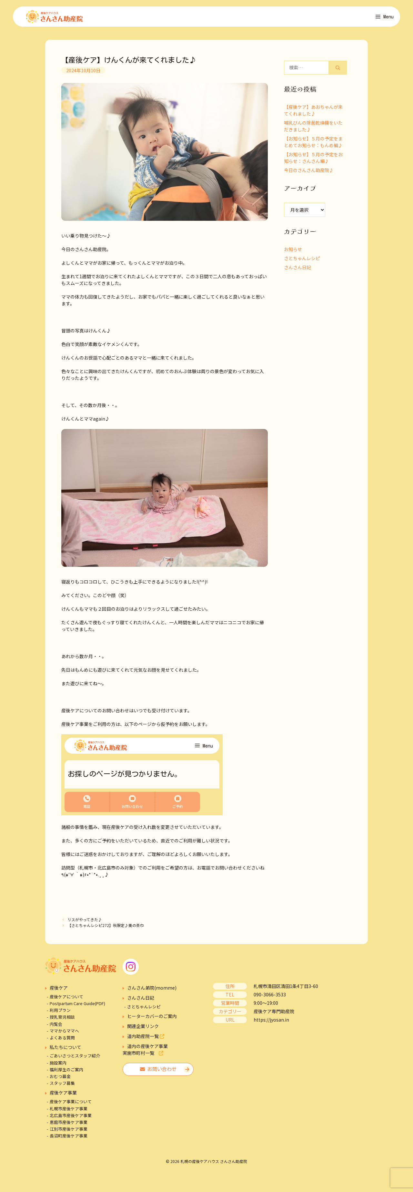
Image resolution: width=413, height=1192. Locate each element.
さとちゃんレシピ (302, 260)
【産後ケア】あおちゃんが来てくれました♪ (313, 112)
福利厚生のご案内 (66, 1072)
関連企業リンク (143, 1028)
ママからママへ (64, 1033)
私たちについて (65, 1049)
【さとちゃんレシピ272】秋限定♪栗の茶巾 (105, 927)
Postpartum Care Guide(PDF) (77, 1006)
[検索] (338, 70)
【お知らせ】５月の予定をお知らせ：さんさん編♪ (313, 160)
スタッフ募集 (62, 1085)
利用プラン (60, 1012)
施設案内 (58, 1065)
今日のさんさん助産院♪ (309, 172)
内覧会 (56, 1026)
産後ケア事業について (71, 1104)
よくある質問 (62, 1040)
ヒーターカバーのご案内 (152, 1018)
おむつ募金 (60, 1078)
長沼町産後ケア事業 (68, 1138)
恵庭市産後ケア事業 (68, 1124)
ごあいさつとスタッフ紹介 (75, 1058)
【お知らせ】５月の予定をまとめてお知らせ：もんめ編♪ (313, 144)
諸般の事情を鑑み (79, 829)
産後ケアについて (66, 999)
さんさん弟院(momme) (151, 990)
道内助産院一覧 (145, 1038)
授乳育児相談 (62, 1019)
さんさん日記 (297, 269)
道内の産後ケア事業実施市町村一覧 (145, 1051)
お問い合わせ (158, 1071)
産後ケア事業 (63, 1095)
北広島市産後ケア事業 (71, 1118)
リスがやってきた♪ (84, 921)
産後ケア (59, 990)
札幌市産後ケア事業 (68, 1111)
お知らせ (293, 251)
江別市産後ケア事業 (68, 1131)
